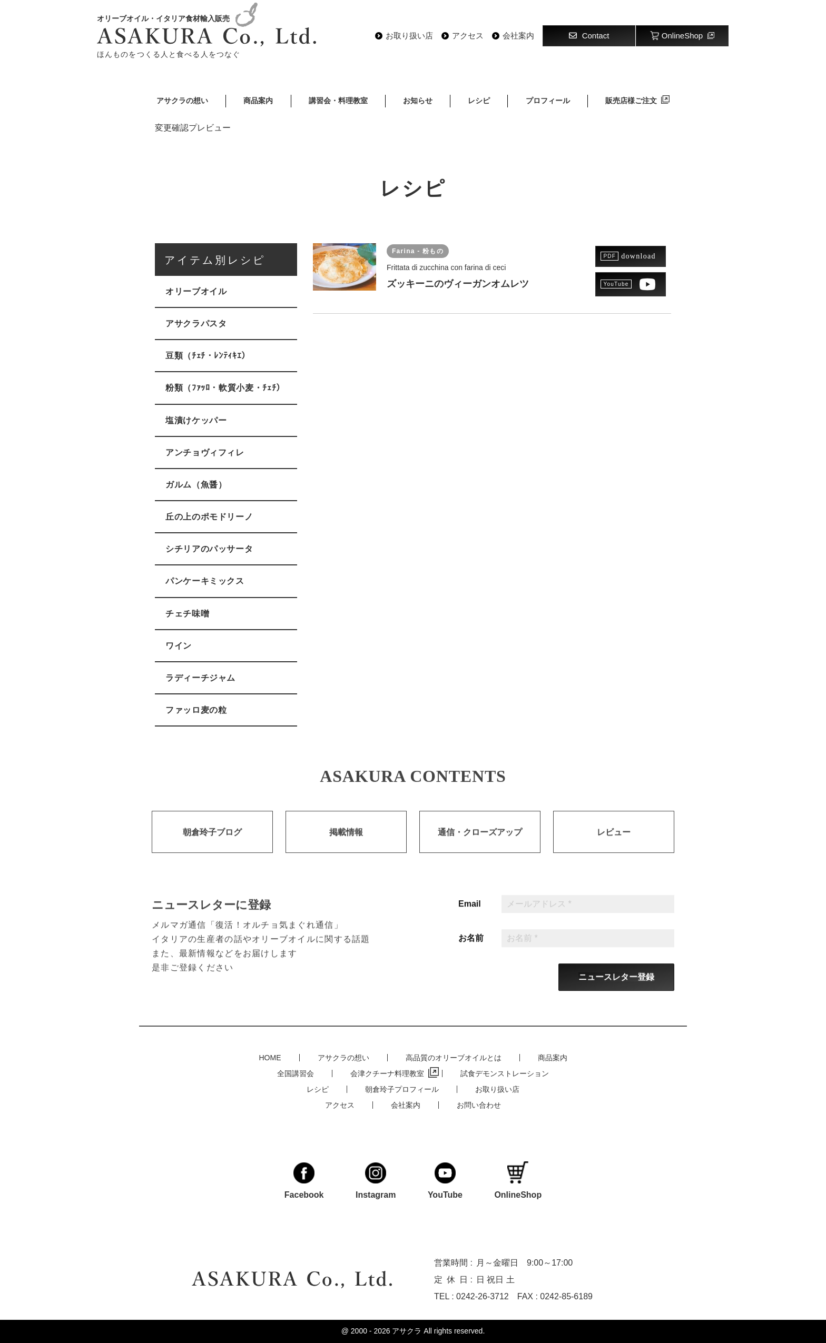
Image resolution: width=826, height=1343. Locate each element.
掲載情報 (346, 844)
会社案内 (518, 36)
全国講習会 (295, 1073)
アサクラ (406, 1331)
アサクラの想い (182, 100)
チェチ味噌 (187, 613)
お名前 (471, 950)
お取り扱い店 (409, 36)
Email (469, 916)
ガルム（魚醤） (196, 484)
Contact (589, 35)
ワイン (178, 645)
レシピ (479, 100)
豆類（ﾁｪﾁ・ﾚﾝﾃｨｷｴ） (207, 355)
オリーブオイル (196, 291)
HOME (270, 1057)
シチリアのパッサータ (209, 548)
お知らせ (417, 100)
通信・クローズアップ (480, 844)
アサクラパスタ (196, 323)
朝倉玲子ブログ (212, 844)
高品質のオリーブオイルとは (454, 1057)
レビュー (614, 844)
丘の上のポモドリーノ (209, 516)
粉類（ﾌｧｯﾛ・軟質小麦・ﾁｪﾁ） (225, 387)
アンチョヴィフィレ (204, 452)
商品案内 (258, 100)
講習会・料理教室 (338, 100)
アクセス (468, 36)
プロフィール (548, 100)
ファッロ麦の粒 (196, 709)
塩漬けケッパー (196, 420)
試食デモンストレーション (504, 1073)
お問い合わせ (479, 1105)
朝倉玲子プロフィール (402, 1089)
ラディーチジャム (200, 677)
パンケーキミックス (204, 580)
